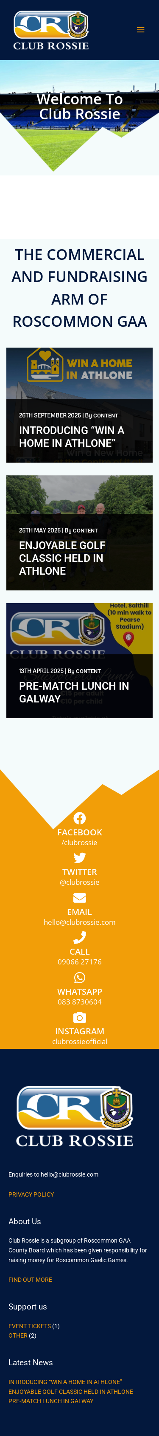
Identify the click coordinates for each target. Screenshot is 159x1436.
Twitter (79, 872)
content (105, 415)
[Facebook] (79, 818)
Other (18, 1335)
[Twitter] (79, 858)
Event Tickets (29, 1326)
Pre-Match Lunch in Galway (50, 1401)
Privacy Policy (31, 1194)
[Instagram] (79, 1017)
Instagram (79, 1031)
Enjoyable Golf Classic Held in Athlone (62, 558)
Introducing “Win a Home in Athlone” (72, 436)
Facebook (79, 832)
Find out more (30, 1279)
